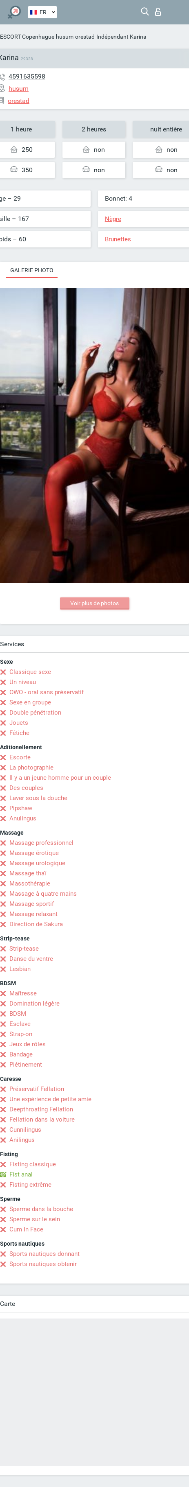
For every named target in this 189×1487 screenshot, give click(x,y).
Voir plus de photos (94, 603)
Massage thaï (27, 873)
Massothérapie (29, 883)
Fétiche (19, 733)
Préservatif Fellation (36, 1089)
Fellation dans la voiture (42, 1119)
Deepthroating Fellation (41, 1109)
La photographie (31, 767)
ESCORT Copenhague (27, 36)
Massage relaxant (33, 914)
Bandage (21, 1054)
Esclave (20, 1024)
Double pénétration (35, 712)
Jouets (18, 722)
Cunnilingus (25, 1129)
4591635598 (27, 76)
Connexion (158, 11)
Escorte (20, 757)
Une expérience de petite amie (50, 1099)
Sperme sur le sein (34, 1219)
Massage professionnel (41, 842)
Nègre (113, 219)
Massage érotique (34, 853)
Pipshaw (20, 808)
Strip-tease (24, 948)
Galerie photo (31, 270)
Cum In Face (26, 1229)
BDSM (17, 1013)
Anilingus (22, 1140)
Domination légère (34, 1003)
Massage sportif (31, 904)
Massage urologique (37, 863)
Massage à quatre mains (43, 893)
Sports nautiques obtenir (43, 1264)
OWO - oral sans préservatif (46, 692)
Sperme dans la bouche (41, 1209)
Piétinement (25, 1064)
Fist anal (21, 1174)
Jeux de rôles (27, 1044)
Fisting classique (32, 1164)
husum (64, 36)
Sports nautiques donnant (44, 1253)
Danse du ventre (31, 958)
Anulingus (22, 818)
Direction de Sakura (36, 924)
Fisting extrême (30, 1184)
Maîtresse (23, 993)
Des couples (26, 788)
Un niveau (22, 682)
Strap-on (20, 1034)
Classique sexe (30, 672)
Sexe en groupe (30, 702)
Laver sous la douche (38, 798)
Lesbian (20, 969)
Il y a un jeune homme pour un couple (60, 777)
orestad (85, 36)
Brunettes (118, 239)
